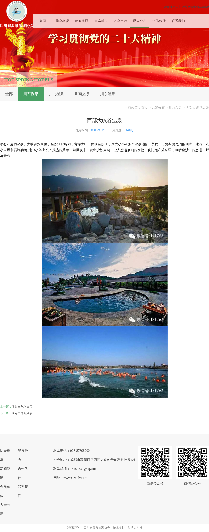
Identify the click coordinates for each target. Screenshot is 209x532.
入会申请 (120, 20)
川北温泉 (56, 94)
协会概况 (62, 20)
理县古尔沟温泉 (22, 406)
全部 (9, 94)
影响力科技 (135, 527)
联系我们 (178, 20)
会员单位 (101, 20)
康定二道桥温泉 (22, 413)
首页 (43, 20)
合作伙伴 (159, 20)
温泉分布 (139, 20)
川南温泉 (82, 94)
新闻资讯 (81, 20)
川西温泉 (30, 94)
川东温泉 (107, 94)
